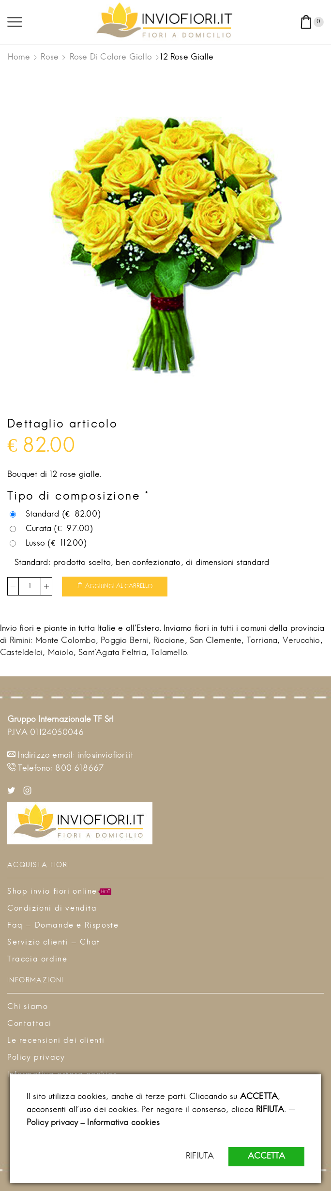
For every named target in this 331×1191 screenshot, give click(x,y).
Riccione (169, 641)
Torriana (262, 641)
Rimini (20, 641)
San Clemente (215, 641)
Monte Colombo (65, 641)
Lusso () (48, 544)
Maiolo (61, 653)
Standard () (55, 514)
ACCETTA (266, 1156)
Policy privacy (52, 1123)
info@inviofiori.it (106, 756)
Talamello (169, 653)
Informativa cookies (123, 1123)
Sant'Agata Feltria (112, 653)
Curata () (51, 529)
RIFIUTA (200, 1156)
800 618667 (79, 769)
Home (19, 57)
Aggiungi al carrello (118, 586)
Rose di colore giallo (111, 57)
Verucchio (301, 641)
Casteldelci (21, 653)
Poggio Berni (124, 641)
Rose (50, 57)
